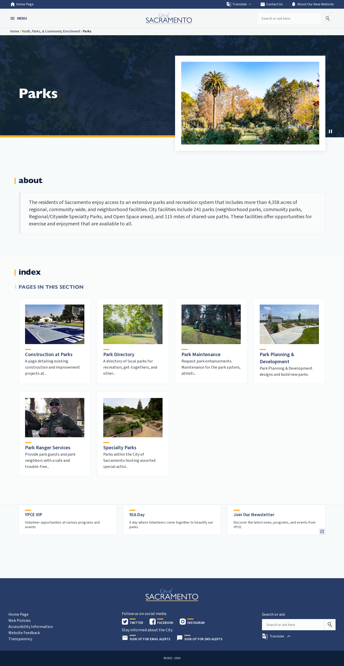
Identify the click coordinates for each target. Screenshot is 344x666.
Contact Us (271, 4)
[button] (19, 18)
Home (14, 31)
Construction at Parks (49, 354)
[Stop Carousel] (330, 131)
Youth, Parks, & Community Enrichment (51, 31)
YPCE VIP (33, 515)
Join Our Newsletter (254, 515)
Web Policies (19, 620)
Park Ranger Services (48, 447)
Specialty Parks (119, 447)
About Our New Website (312, 4)
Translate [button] (239, 4)
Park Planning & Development (277, 358)
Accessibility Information (30, 626)
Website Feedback (24, 633)
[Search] (330, 624)
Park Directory (118, 354)
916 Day (137, 515)
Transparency (20, 639)
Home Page (22, 4)
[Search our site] (289, 18)
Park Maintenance (201, 354)
